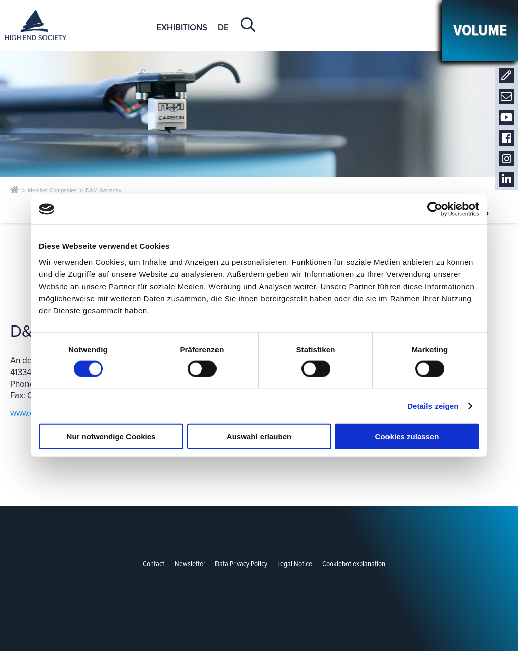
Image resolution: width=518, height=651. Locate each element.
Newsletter (506, 96)
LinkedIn (506, 179)
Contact (506, 76)
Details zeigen (432, 406)
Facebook (506, 138)
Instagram (506, 159)
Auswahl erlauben (259, 436)
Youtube (506, 117)
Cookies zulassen (407, 436)
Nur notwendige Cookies (111, 436)
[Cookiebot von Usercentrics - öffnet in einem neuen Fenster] (435, 209)
